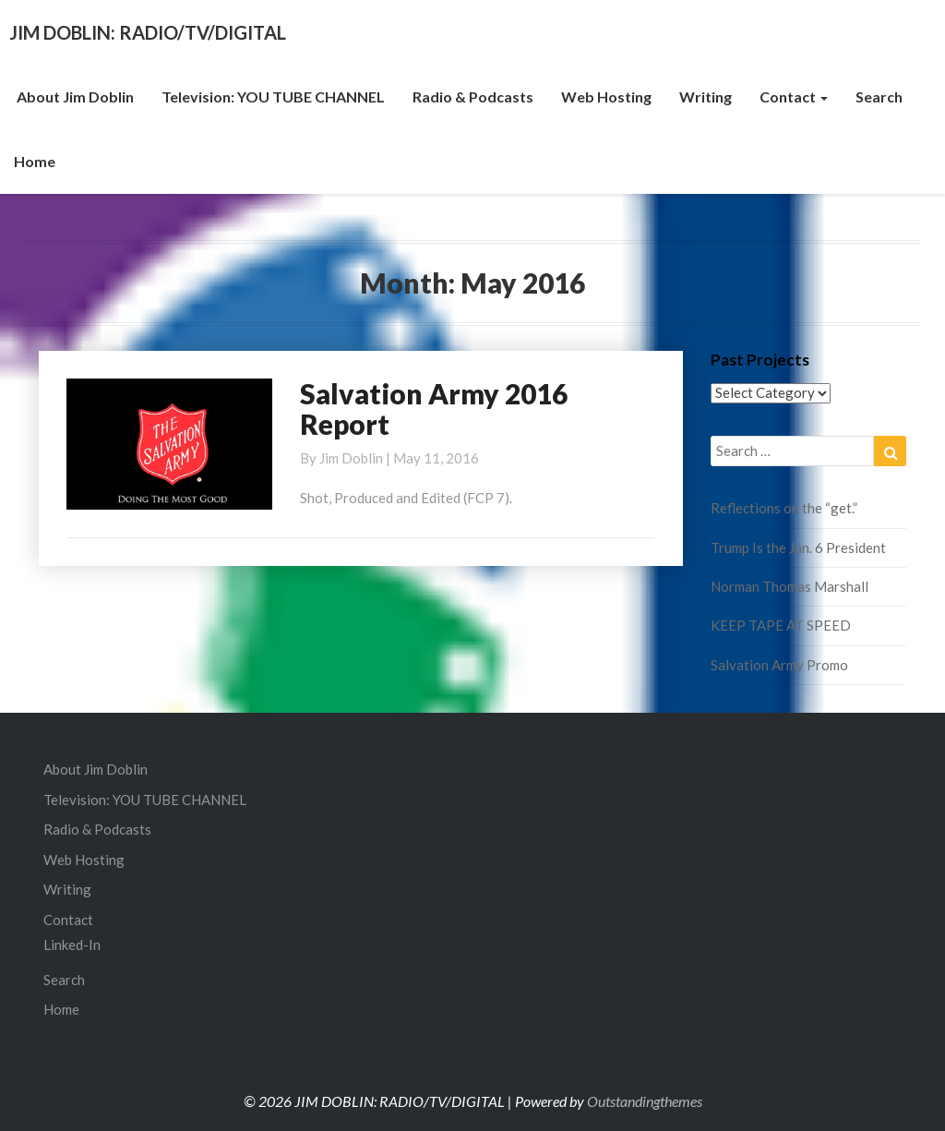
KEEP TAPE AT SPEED (781, 625)
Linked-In (72, 944)
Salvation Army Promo (779, 664)
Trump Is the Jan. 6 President (798, 547)
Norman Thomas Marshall (789, 586)
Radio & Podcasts (473, 96)
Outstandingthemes (644, 1101)
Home (34, 161)
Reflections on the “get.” (784, 507)
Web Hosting (606, 96)
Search (879, 96)
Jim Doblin (351, 458)
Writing (705, 96)
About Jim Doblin (74, 96)
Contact (794, 96)
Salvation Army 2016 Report (434, 408)
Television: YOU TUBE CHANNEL (273, 96)
